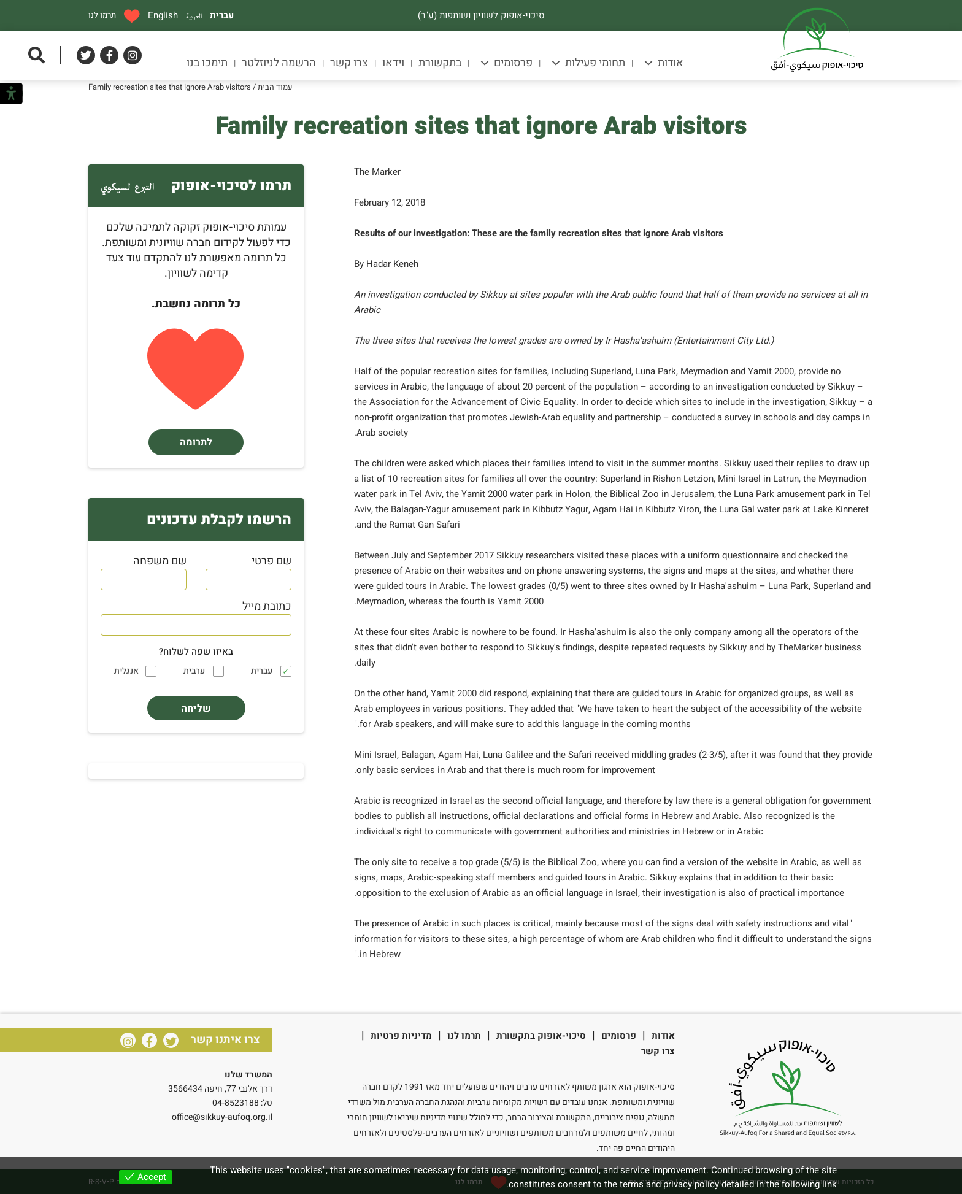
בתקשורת (439, 63)
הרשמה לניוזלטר (279, 63)
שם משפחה (160, 561)
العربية (194, 15)
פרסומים (506, 62)
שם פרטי (271, 561)
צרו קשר (349, 63)
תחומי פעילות (587, 62)
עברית (222, 15)
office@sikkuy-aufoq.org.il (222, 1117)
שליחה (196, 708)
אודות (663, 62)
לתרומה (196, 442)
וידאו (393, 63)
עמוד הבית (275, 87)
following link (809, 1184)
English (163, 15)
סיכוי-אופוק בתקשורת (541, 1035)
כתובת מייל (266, 606)
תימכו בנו (207, 63)
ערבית (194, 671)
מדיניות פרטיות (401, 1035)
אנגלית (126, 671)
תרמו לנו (114, 16)
